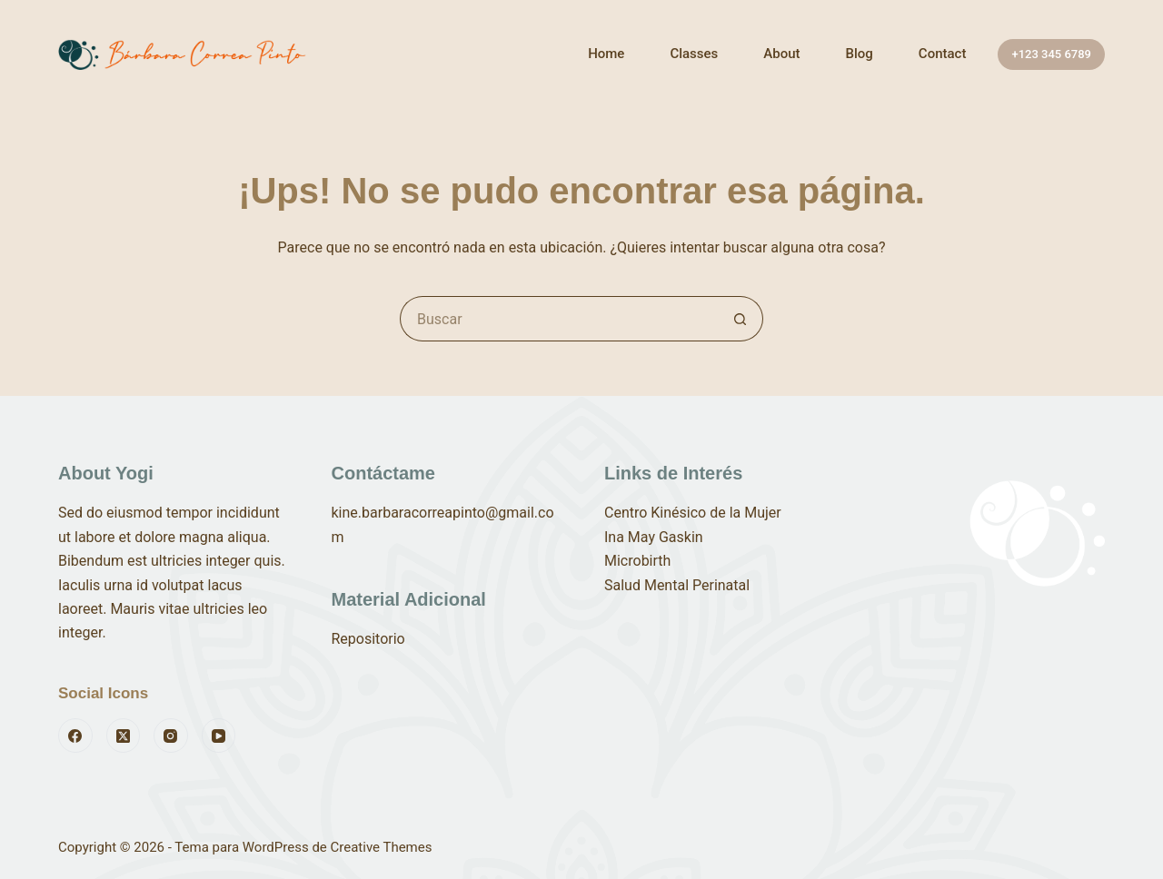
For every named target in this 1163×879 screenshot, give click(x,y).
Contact (943, 53)
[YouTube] (219, 735)
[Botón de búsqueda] (740, 318)
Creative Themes (381, 847)
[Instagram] (171, 735)
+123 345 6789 (1051, 54)
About (781, 53)
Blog (859, 53)
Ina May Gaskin (653, 537)
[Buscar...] (559, 318)
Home (606, 53)
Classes (694, 53)
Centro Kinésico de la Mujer (692, 512)
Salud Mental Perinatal (677, 585)
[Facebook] (75, 735)
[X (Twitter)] (123, 735)
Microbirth (637, 560)
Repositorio (368, 638)
